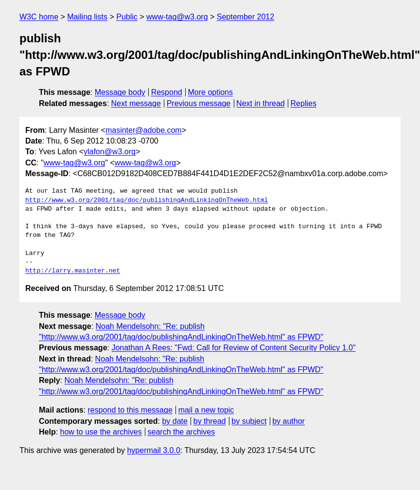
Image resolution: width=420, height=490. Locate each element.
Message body (120, 92)
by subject (248, 421)
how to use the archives (101, 432)
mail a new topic (206, 410)
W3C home (38, 17)
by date (174, 421)
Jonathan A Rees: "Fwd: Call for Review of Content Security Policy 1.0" (233, 348)
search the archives (181, 432)
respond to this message (130, 410)
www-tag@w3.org (177, 17)
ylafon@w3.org (110, 151)
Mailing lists (87, 17)
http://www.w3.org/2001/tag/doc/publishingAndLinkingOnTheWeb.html (146, 200)
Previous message (199, 103)
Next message (136, 103)
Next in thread (260, 103)
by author (288, 421)
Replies (303, 103)
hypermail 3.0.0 (153, 450)
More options (210, 92)
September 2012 (245, 17)
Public (127, 17)
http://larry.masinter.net (72, 271)
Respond (166, 92)
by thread (209, 421)
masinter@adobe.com (143, 130)
